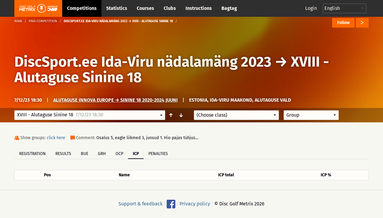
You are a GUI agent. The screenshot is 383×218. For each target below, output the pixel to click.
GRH (102, 153)
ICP (136, 153)
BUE (84, 153)
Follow (343, 22)
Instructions (199, 8)
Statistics (116, 8)
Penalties (158, 153)
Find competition (43, 21)
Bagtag (229, 8)
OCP (119, 153)
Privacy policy (195, 204)
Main (18, 21)
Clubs (170, 8)
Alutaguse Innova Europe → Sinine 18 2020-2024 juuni (115, 100)
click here (56, 137)
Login (311, 8)
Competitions (82, 8)
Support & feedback (140, 204)
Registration (32, 153)
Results (63, 153)
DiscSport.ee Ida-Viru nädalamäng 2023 (142, 61)
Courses (145, 8)
